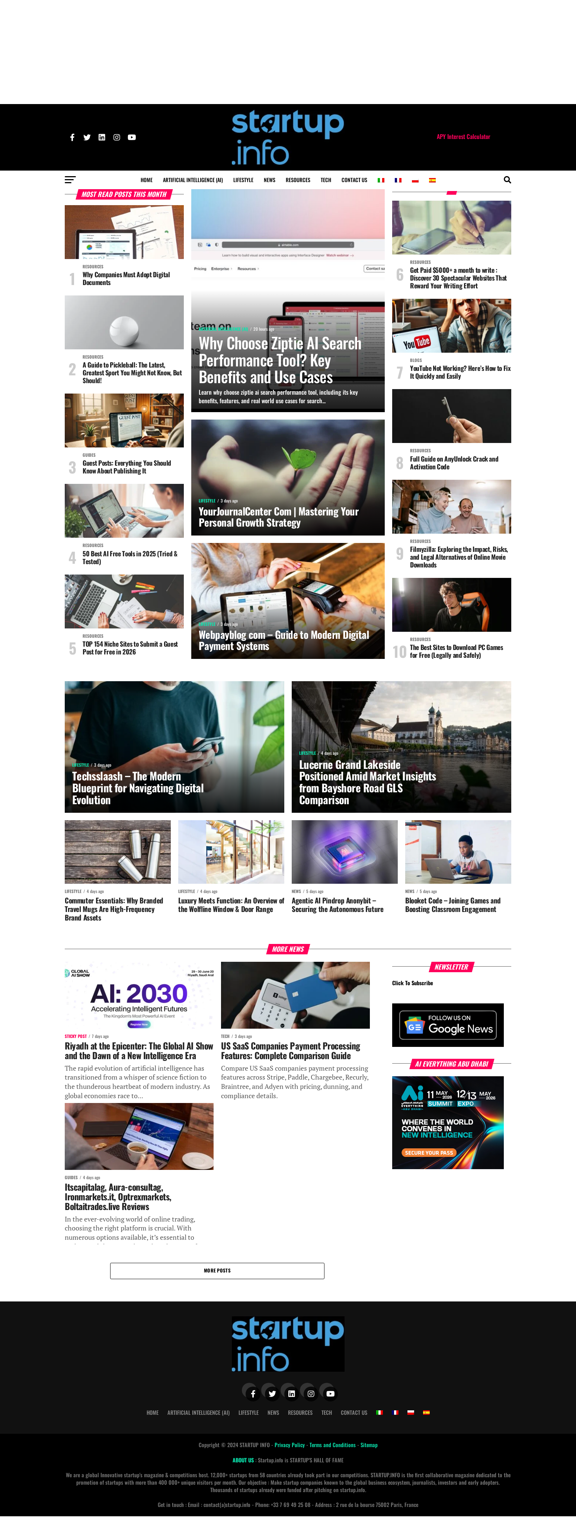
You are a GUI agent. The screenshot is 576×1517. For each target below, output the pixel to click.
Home (147, 180)
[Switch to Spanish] (432, 180)
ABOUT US (244, 1461)
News (269, 180)
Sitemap (369, 1445)
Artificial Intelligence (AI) (193, 180)
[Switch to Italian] (381, 180)
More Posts (217, 1271)
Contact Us (354, 180)
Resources (298, 180)
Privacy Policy (290, 1445)
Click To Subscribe (412, 983)
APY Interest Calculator (463, 136)
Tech (326, 180)
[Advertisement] (288, 52)
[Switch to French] (398, 180)
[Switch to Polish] (415, 180)
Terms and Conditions (333, 1445)
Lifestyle (243, 180)
